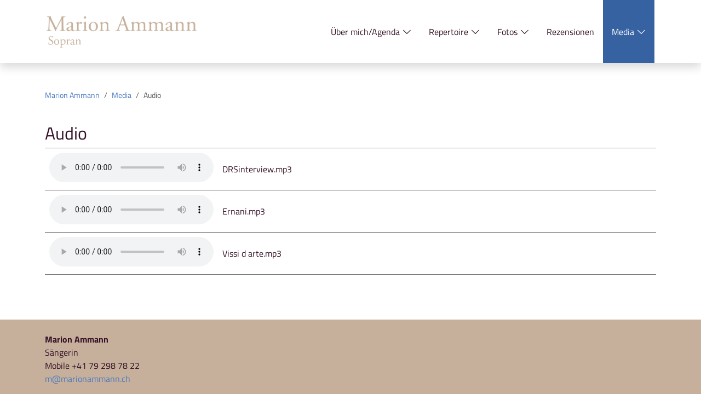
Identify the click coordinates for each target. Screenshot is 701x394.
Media (629, 31)
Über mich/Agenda (371, 31)
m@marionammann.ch (87, 378)
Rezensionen (570, 31)
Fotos (513, 31)
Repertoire (454, 31)
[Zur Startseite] (122, 32)
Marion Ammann (72, 95)
